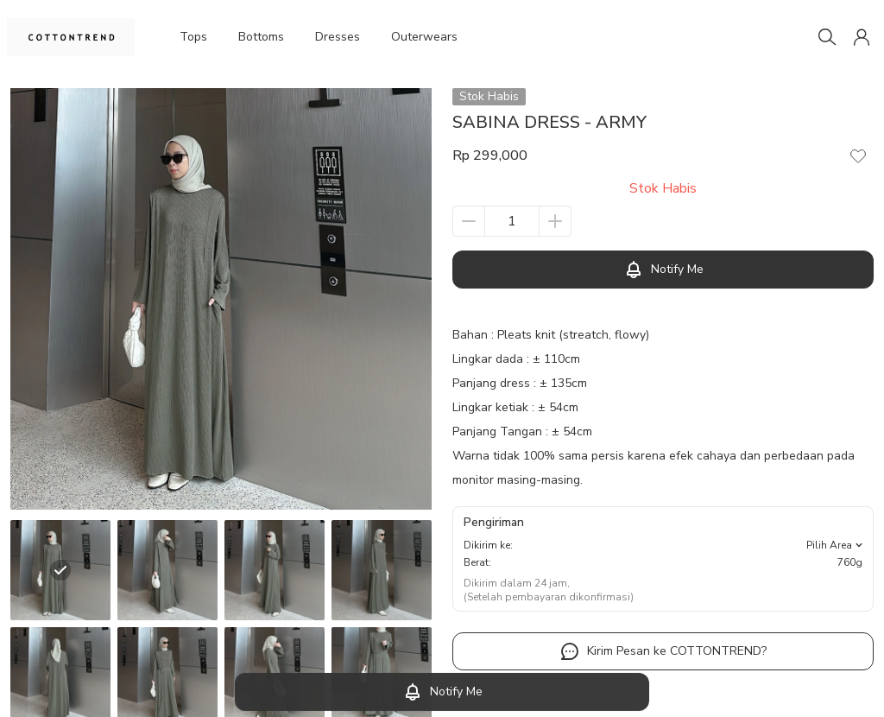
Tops (193, 37)
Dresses (339, 37)
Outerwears (425, 37)
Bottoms (261, 37)
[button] (861, 37)
